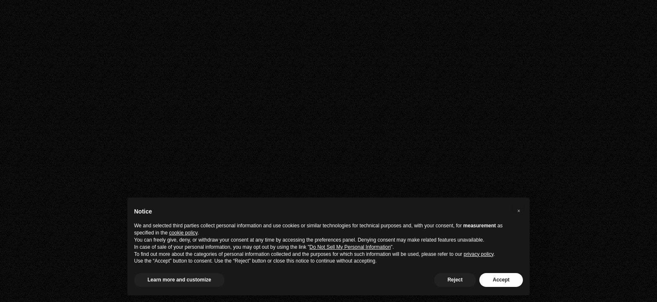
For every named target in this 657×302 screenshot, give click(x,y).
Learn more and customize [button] (179, 280)
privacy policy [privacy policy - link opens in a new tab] (478, 254)
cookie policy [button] (183, 233)
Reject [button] (455, 280)
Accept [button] (501, 280)
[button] (518, 211)
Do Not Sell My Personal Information (350, 247)
